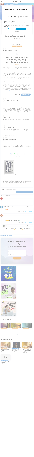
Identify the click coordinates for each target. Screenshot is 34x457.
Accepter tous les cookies (21, 29)
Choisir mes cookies (12, 29)
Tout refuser (17, 31)
